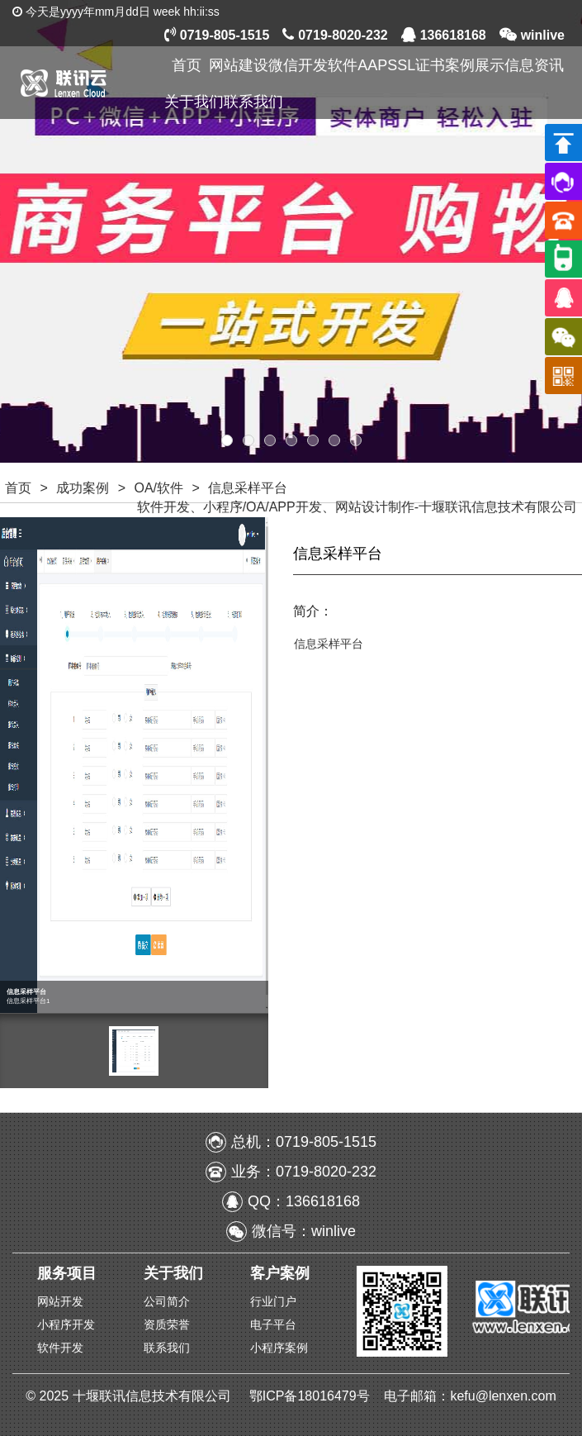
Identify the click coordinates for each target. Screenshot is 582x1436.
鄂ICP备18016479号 (311, 1396)
